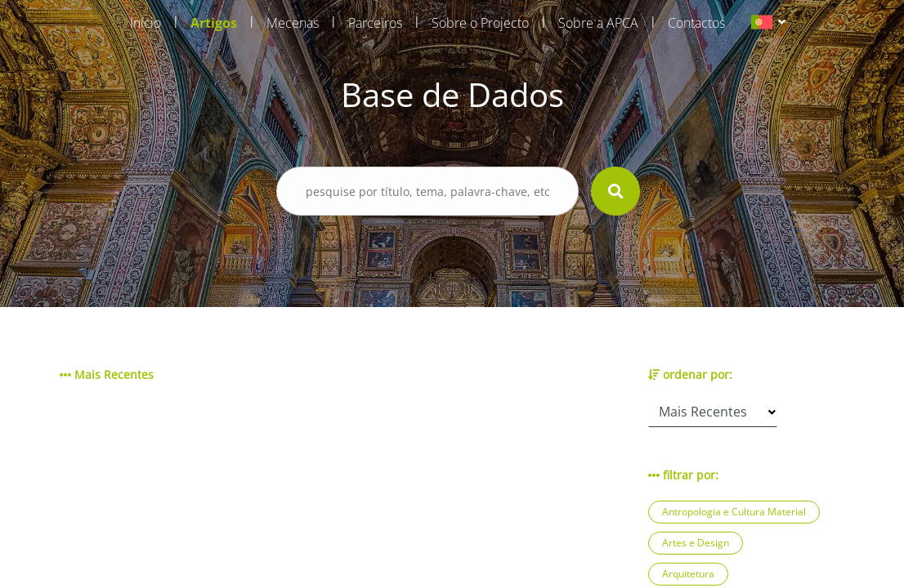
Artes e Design (695, 543)
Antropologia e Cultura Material (734, 512)
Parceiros (375, 23)
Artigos (213, 23)
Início (145, 23)
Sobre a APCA (598, 23)
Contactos (696, 23)
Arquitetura (688, 574)
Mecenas (292, 23)
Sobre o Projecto (480, 23)
